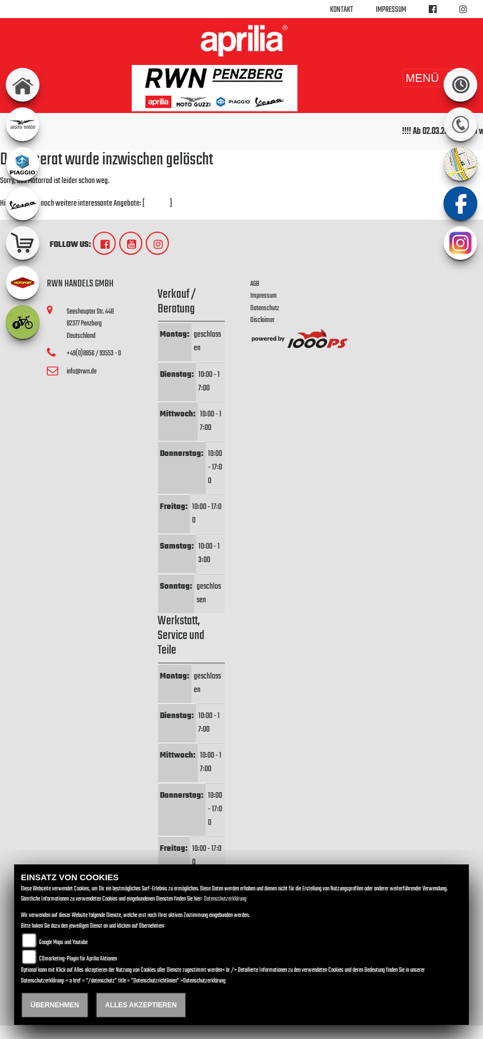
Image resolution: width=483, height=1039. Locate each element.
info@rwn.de (82, 371)
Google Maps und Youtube (63, 942)
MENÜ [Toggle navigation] (438, 78)
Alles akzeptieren (141, 1005)
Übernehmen (55, 1005)
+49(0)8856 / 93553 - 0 (94, 353)
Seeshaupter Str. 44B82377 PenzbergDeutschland (90, 324)
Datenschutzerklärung (225, 899)
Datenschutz (264, 308)
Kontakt (341, 10)
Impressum (391, 10)
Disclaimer (262, 320)
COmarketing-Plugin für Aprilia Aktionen (78, 959)
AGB (254, 284)
